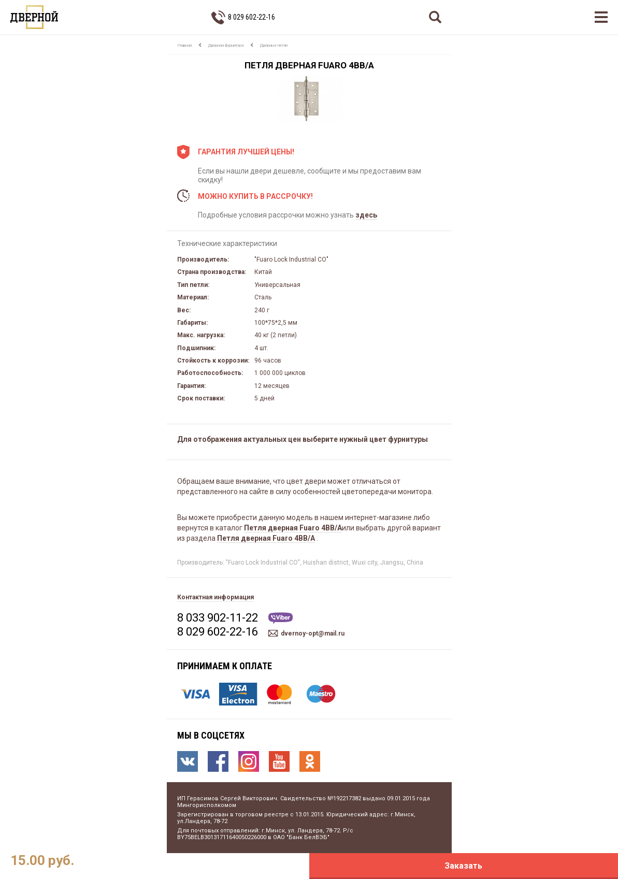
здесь (366, 215)
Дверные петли (274, 45)
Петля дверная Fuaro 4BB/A (293, 528)
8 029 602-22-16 (251, 17)
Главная (184, 45)
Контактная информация (215, 597)
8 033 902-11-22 (217, 617)
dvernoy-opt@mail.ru (312, 633)
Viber (280, 618)
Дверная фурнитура (225, 45)
